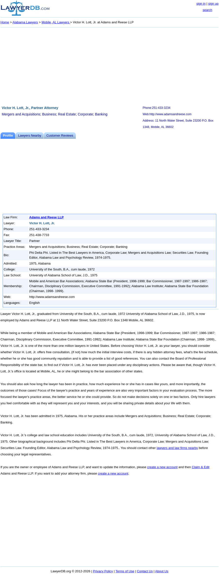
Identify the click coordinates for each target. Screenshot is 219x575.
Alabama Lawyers (25, 22)
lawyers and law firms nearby (177, 448)
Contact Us (145, 571)
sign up (213, 3)
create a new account (162, 467)
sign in (201, 3)
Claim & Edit (200, 467)
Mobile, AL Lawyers (56, 22)
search (207, 10)
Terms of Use (124, 571)
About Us (161, 571)
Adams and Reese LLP (46, 217)
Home (4, 22)
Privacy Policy (103, 571)
